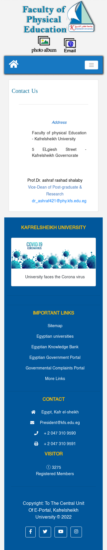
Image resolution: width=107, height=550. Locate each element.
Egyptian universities (55, 337)
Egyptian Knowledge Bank (54, 347)
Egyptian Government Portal (54, 358)
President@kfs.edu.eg (55, 423)
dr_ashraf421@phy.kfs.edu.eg (59, 201)
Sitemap (55, 326)
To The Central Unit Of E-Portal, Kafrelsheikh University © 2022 (56, 510)
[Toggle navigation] (91, 65)
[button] (30, 532)
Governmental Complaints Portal (55, 368)
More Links (55, 379)
